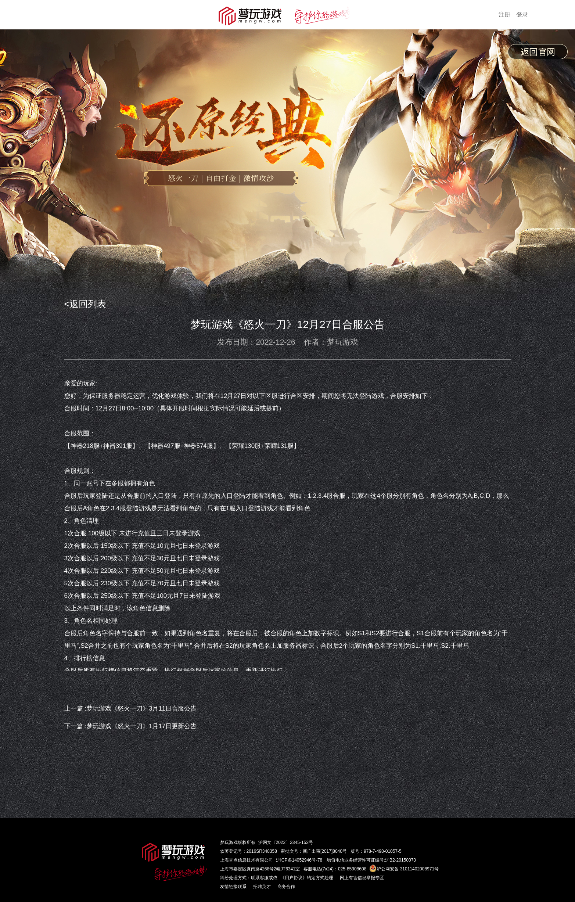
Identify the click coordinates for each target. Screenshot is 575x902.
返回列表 (87, 304)
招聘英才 (262, 886)
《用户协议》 (293, 877)
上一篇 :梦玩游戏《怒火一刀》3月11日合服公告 (130, 708)
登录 (522, 14)
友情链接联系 (233, 886)
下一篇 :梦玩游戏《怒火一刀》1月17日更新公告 (130, 726)
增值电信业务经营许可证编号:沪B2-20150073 (371, 860)
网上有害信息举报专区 (362, 877)
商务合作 (286, 886)
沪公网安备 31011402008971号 (404, 869)
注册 (504, 14)
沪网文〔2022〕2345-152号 (285, 842)
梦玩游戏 (229, 842)
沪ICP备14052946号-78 (299, 860)
